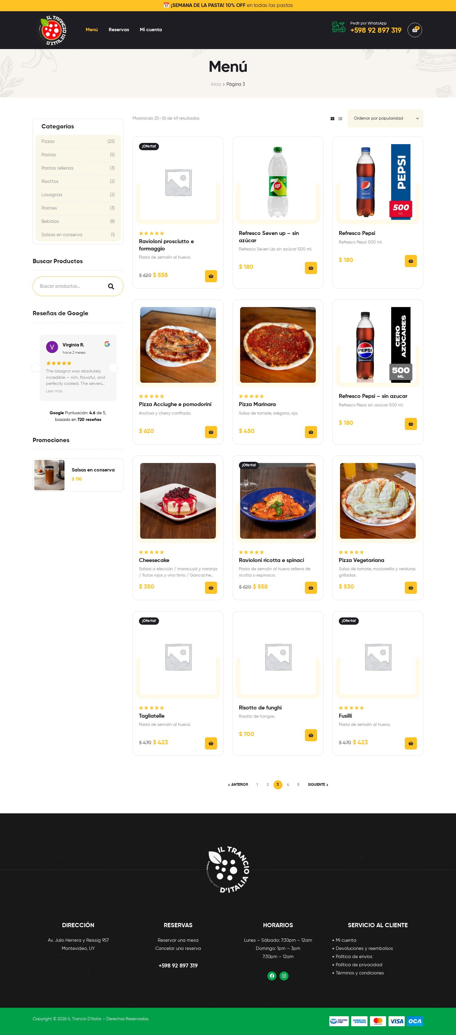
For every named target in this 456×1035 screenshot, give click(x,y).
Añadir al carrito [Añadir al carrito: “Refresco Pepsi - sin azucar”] (411, 424)
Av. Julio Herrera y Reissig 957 (78, 940)
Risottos (49, 181)
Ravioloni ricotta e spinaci (271, 560)
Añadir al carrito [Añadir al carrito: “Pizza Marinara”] (311, 432)
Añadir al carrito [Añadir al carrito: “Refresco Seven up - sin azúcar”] (311, 268)
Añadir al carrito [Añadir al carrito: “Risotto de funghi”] (311, 735)
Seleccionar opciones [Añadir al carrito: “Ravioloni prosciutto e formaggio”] (211, 276)
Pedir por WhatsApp (368, 23)
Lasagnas (51, 195)
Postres (49, 208)
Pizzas (48, 141)
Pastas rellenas (57, 168)
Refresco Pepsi (357, 233)
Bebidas (50, 221)
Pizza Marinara (257, 404)
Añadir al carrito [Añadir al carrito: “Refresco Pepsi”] (411, 261)
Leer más (54, 391)
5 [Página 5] (298, 785)
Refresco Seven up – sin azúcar (269, 237)
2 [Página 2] (268, 785)
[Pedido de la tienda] (385, 118)
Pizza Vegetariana (361, 560)
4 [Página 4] (288, 785)
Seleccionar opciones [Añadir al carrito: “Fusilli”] (411, 743)
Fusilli (345, 716)
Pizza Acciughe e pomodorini (175, 404)
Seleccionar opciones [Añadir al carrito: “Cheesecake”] (211, 588)
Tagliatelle (151, 716)
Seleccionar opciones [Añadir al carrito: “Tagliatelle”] (211, 743)
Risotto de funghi (260, 708)
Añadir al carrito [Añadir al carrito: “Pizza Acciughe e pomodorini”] (211, 432)
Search (109, 286)
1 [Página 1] (257, 785)
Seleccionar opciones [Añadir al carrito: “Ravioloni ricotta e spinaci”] (311, 588)
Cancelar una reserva (178, 948)
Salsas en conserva (61, 235)
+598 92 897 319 (178, 966)
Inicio (216, 84)
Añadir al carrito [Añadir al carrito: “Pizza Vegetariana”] (411, 588)
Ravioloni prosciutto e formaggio (166, 245)
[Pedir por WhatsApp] (339, 27)
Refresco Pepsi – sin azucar (373, 396)
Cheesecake (154, 560)
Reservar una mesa (178, 940)
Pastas (48, 155)
